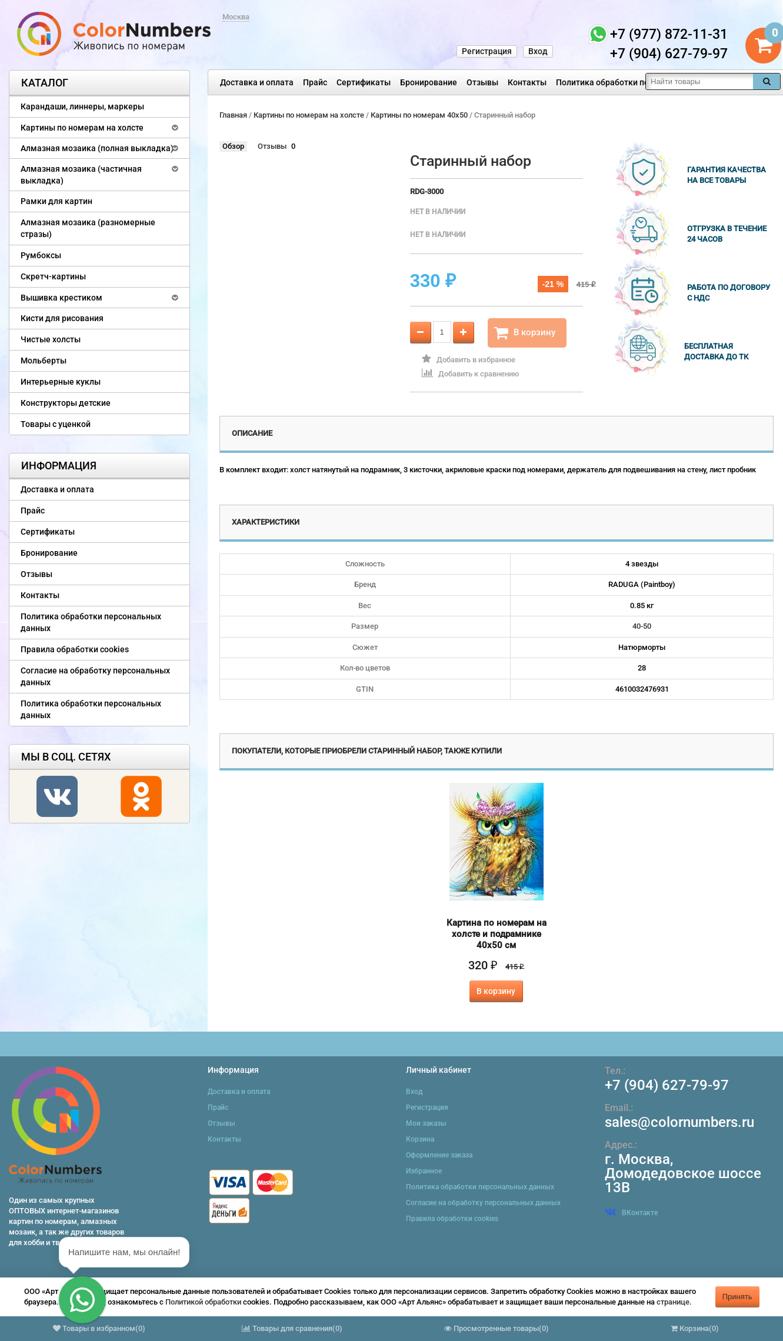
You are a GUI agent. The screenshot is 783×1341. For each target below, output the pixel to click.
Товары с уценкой (56, 424)
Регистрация (487, 51)
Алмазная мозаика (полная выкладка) (97, 148)
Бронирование (428, 82)
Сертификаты (363, 82)
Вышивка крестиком (61, 297)
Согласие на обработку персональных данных (95, 676)
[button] (82, 1299)
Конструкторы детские (66, 403)
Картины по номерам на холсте (82, 127)
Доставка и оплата (257, 82)
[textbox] (699, 81)
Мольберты (43, 360)
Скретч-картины (53, 276)
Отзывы (482, 82)
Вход (538, 51)
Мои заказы (426, 1123)
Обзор (233, 146)
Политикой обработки (203, 1301)
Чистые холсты (51, 339)
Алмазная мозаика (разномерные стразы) (88, 228)
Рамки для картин (56, 201)
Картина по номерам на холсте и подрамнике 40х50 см (497, 934)
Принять (737, 1296)
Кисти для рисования (62, 318)
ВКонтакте (631, 1213)
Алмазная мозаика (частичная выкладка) (81, 174)
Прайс (315, 82)
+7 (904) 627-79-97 (667, 1085)
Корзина (420, 1139)
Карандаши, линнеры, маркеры (82, 106)
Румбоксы (41, 255)
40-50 (641, 626)
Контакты (527, 82)
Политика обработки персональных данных (642, 82)
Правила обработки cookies (75, 649)
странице (673, 1301)
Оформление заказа (439, 1155)
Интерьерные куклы (61, 381)
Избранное (424, 1171)
